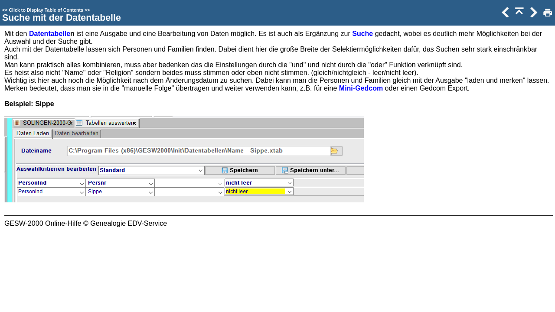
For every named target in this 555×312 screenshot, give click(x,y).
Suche (362, 33)
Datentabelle (49, 33)
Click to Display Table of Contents (46, 10)
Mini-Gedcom (361, 88)
